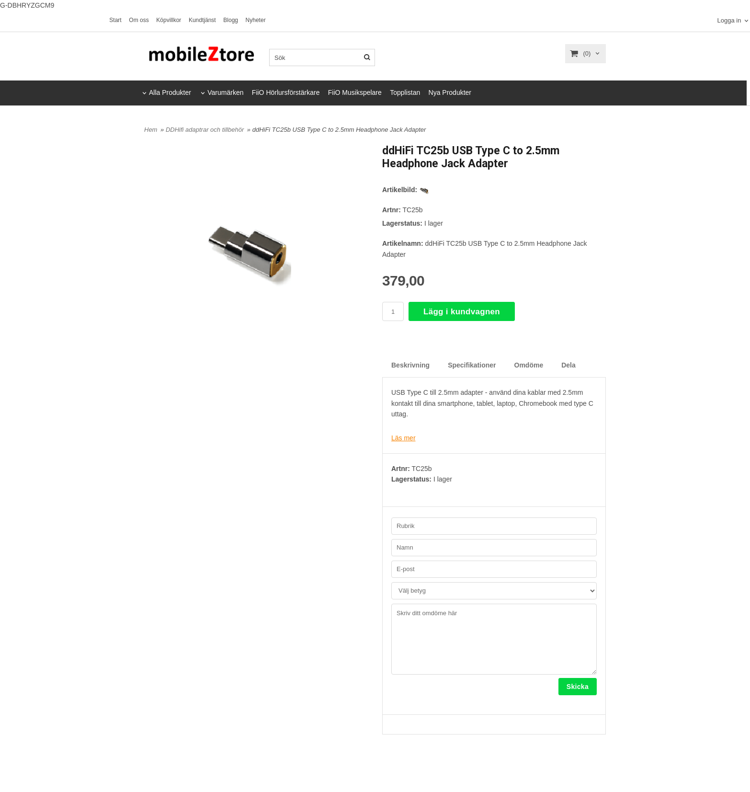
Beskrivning (410, 365)
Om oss (138, 20)
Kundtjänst (202, 20)
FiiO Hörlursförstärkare (286, 92)
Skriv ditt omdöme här (494, 639)
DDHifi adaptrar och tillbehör (206, 129)
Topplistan (405, 92)
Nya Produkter (450, 92)
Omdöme (529, 365)
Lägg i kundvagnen (461, 311)
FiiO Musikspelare (355, 92)
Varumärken (225, 92)
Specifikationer (472, 365)
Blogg (230, 20)
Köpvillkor (168, 20)
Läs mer (403, 438)
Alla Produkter (170, 92)
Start (115, 20)
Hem (150, 129)
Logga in (729, 20)
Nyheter (256, 20)
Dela (568, 365)
